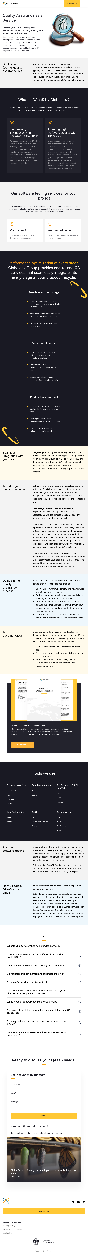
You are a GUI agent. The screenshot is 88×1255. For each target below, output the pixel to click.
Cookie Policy (9, 1233)
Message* (15, 1101)
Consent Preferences (12, 1222)
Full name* (15, 1084)
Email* (13, 1093)
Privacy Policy (9, 1226)
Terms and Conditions (12, 1229)
